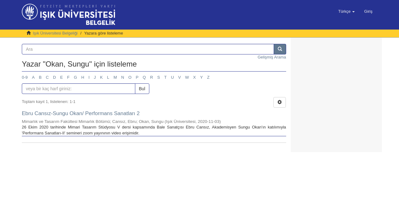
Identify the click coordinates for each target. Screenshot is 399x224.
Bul (142, 88)
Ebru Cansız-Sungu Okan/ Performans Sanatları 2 (81, 113)
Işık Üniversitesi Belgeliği (55, 33)
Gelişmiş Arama (271, 57)
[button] (346, 11)
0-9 (25, 77)
